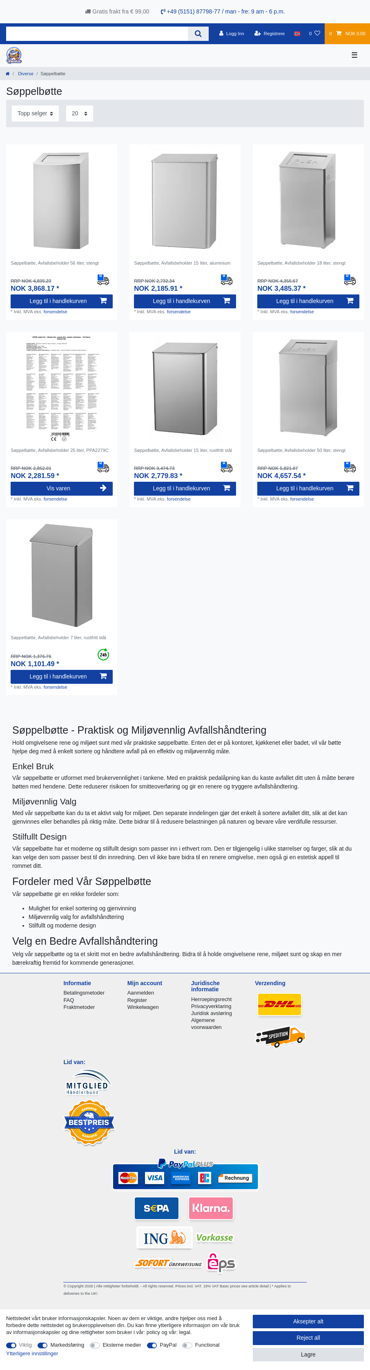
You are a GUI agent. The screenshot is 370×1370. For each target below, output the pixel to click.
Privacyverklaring (211, 1006)
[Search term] (97, 34)
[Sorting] (35, 113)
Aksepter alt (308, 1321)
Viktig (25, 1345)
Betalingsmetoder (84, 993)
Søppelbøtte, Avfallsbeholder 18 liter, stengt (301, 263)
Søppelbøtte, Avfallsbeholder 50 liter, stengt (301, 450)
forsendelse (55, 311)
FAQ (68, 1000)
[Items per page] (79, 113)
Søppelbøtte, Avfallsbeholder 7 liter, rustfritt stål (58, 637)
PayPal (168, 1345)
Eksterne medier (122, 1345)
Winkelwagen (143, 1007)
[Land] (297, 33)
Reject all (308, 1337)
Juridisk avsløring (211, 1013)
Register (137, 1000)
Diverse (25, 73)
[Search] (198, 34)
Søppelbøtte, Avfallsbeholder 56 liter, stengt (55, 263)
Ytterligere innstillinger (32, 1353)
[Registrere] (270, 33)
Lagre (308, 1354)
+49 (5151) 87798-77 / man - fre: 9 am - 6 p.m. (223, 11)
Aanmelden (140, 993)
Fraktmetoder (79, 1007)
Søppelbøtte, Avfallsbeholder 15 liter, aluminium (182, 263)
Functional (207, 1345)
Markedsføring (67, 1345)
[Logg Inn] (232, 33)
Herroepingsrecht (211, 999)
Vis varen (77, 488)
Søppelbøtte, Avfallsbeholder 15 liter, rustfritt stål (183, 450)
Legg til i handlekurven (67, 301)
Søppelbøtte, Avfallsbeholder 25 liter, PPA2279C (60, 450)
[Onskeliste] (315, 33)
